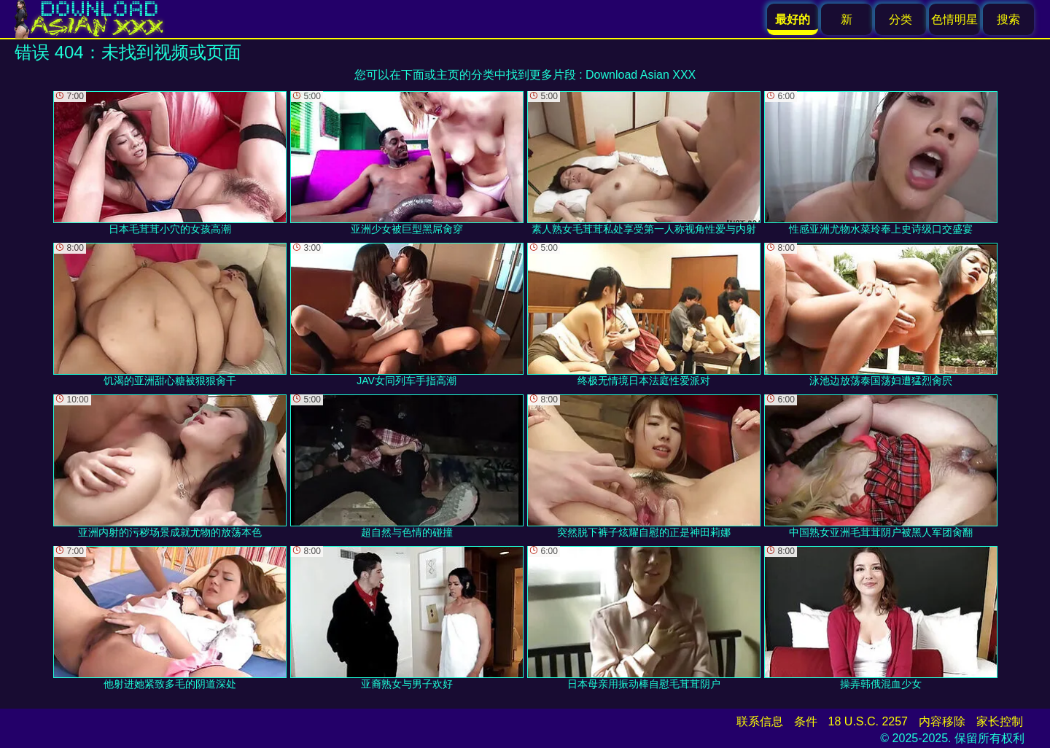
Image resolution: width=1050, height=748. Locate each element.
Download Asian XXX (641, 75)
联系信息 (759, 721)
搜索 (1008, 19)
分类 (900, 19)
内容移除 (942, 721)
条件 (805, 721)
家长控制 (999, 721)
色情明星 (954, 19)
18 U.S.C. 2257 (868, 721)
